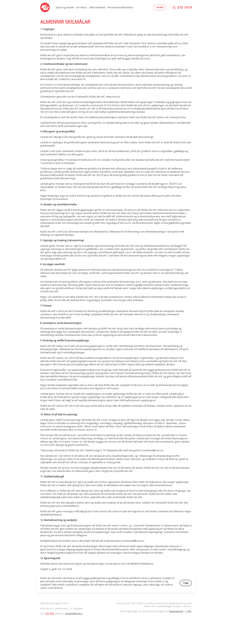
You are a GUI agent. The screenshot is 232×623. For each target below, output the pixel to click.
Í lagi (185, 583)
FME (189, 611)
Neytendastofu (176, 611)
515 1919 (49, 613)
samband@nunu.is (73, 613)
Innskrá (159, 7)
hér (158, 584)
